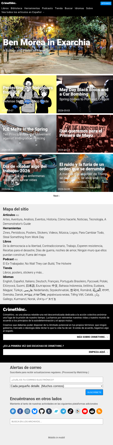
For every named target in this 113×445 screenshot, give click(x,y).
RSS (17, 215)
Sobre (89, 8)
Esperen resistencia (89, 246)
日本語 (30, 285)
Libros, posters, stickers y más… (23, 272)
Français (53, 281)
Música (63, 232)
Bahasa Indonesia (70, 285)
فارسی (28, 290)
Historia (51, 219)
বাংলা (105, 290)
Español (19, 281)
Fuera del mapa (36, 254)
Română (85, 290)
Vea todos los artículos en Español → (23, 12)
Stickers (42, 232)
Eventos (40, 219)
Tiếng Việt (77, 294)
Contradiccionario (53, 246)
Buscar (69, 8)
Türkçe (18, 290)
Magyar (8, 290)
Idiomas (79, 8)
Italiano (30, 281)
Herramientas (32, 8)
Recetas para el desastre (19, 250)
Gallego (8, 299)
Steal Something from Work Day (23, 237)
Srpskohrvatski (59, 290)
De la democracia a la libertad (22, 246)
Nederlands (41, 290)
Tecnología (96, 219)
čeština (87, 285)
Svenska (8, 294)
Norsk (31, 299)
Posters (31, 232)
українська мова (58, 294)
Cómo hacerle (67, 219)
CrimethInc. (8, 2)
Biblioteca (16, 8)
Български (43, 285)
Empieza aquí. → (98, 352)
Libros (5, 8)
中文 (55, 285)
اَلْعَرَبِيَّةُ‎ (97, 290)
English (7, 281)
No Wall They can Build (39, 263)
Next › (56, 195)
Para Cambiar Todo (91, 232)
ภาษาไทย (39, 294)
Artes (6, 219)
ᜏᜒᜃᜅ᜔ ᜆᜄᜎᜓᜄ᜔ (46, 299)
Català (89, 294)
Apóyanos (105, 3)
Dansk (19, 294)
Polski (103, 281)
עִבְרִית (28, 294)
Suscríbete (94, 392)
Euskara (99, 285)
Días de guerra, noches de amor (56, 250)
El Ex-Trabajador (13, 263)
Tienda (59, 8)
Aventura (16, 219)
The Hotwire (63, 263)
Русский (92, 281)
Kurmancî (20, 299)
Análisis (29, 219)
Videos (53, 232)
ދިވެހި (96, 294)
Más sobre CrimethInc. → (92, 337)
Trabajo (71, 246)
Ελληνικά (9, 285)
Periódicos (18, 232)
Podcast (8, 259)
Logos (74, 232)
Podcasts (47, 8)
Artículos (9, 215)
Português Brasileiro (73, 281)
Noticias (82, 219)
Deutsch (41, 281)
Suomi (20, 285)
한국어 (74, 290)
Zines (6, 232)
